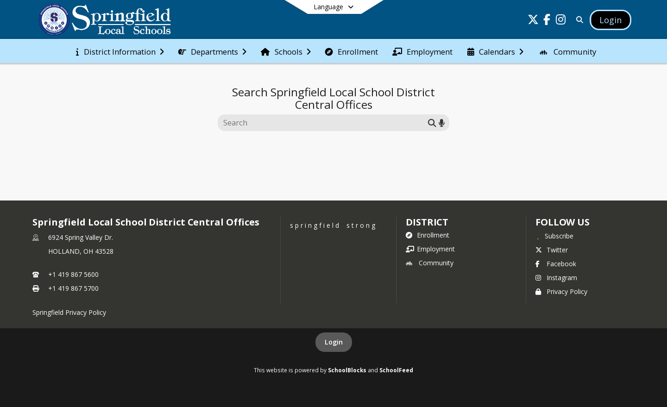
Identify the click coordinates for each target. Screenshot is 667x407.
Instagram (556, 277)
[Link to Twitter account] (533, 21)
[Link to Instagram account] (561, 21)
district (427, 222)
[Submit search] (432, 122)
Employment (430, 248)
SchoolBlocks (347, 370)
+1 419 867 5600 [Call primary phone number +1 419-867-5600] (73, 274)
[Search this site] (324, 123)
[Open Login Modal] (610, 20)
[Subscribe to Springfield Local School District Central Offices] (554, 236)
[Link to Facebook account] (547, 21)
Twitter (551, 249)
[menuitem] (119, 51)
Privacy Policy (561, 291)
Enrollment (427, 235)
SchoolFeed (396, 370)
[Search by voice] (442, 122)
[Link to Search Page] (578, 19)
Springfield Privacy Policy (69, 312)
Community (429, 262)
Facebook (555, 263)
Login (334, 342)
